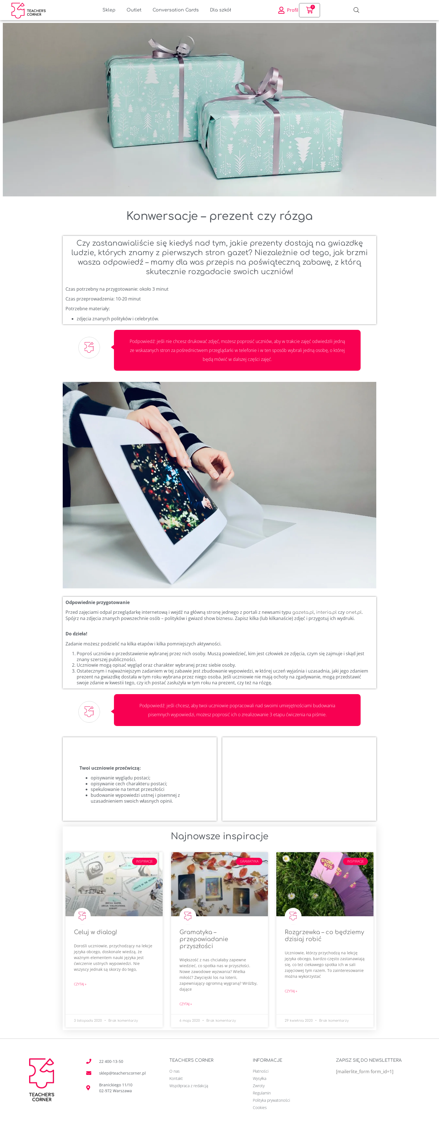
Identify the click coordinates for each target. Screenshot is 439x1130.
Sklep (108, 10)
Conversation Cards (176, 10)
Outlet (134, 10)
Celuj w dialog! (95, 932)
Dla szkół (220, 10)
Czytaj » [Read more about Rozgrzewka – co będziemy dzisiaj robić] (291, 991)
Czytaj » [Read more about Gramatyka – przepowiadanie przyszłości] (185, 1004)
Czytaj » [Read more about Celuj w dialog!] (80, 984)
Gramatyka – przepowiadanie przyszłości (203, 939)
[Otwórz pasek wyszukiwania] (356, 10)
